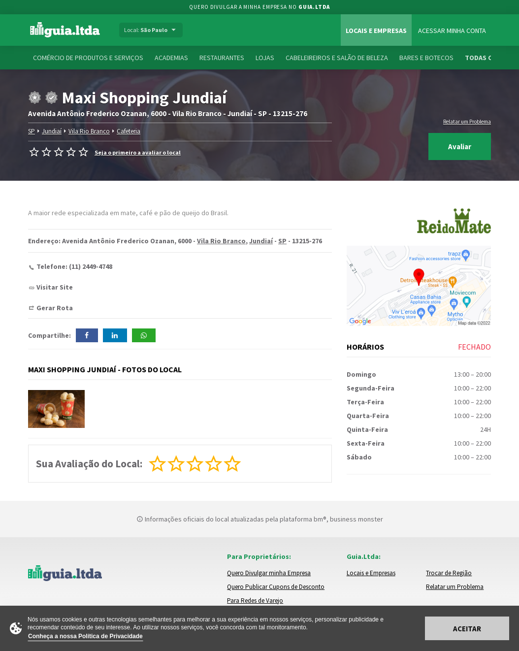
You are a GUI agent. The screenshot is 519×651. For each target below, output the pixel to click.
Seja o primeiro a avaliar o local (138, 152)
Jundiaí (51, 131)
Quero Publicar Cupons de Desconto (275, 587)
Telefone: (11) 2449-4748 (74, 266)
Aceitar (467, 628)
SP (31, 131)
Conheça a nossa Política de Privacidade (85, 636)
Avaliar (459, 146)
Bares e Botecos (426, 57)
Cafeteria (127, 131)
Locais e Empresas (376, 30)
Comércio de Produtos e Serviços (88, 57)
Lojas (265, 57)
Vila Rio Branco (88, 131)
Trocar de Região (449, 573)
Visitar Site (54, 287)
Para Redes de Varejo (255, 600)
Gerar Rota (54, 307)
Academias (171, 57)
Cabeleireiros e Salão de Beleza (337, 57)
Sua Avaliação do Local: (89, 463)
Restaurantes (221, 57)
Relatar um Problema (467, 121)
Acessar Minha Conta (452, 30)
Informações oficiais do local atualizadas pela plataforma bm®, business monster (259, 519)
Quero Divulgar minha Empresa (269, 573)
